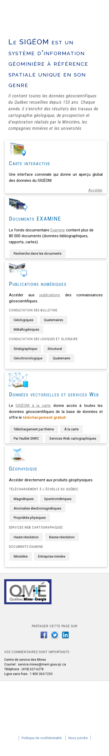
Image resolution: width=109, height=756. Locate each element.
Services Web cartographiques (72, 438)
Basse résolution (62, 537)
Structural (55, 349)
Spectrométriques (57, 499)
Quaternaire (61, 358)
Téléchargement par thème (34, 429)
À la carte (71, 429)
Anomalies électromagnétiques (37, 508)
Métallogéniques (26, 329)
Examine (57, 230)
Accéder (95, 190)
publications (49, 295)
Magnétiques (24, 499)
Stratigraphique (25, 349)
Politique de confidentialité (42, 738)
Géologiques (23, 320)
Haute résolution (26, 537)
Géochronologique (28, 358)
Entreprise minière (51, 556)
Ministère (21, 556)
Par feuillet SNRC (26, 438)
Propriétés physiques (30, 518)
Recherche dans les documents (37, 253)
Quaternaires (53, 320)
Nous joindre (78, 738)
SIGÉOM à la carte (33, 405)
